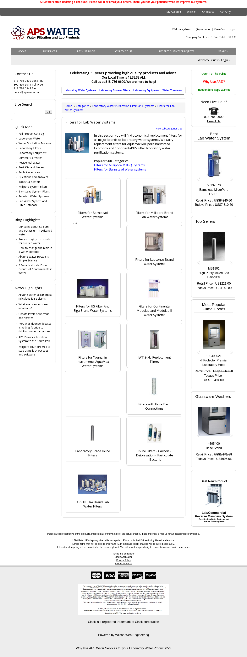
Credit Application (123, 557)
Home (22, 51)
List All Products (123, 563)
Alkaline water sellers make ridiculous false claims (35, 296)
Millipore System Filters (33, 186)
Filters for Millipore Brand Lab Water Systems (154, 215)
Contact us (123, 51)
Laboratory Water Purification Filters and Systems (123, 106)
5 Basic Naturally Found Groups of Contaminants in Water (35, 269)
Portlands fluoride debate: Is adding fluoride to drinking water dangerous (35, 327)
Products (49, 51)
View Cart (220, 29)
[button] (197, 177)
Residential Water (29, 162)
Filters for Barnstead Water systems (120, 169)
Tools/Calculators (30, 182)
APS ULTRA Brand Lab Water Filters (93, 504)
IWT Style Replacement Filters (154, 359)
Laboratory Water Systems (80, 90)
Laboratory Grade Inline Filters (92, 453)
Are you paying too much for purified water (34, 241)
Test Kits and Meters (32, 167)
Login (232, 29)
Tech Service (86, 51)
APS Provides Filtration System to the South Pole (35, 339)
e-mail (161, 534)
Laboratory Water (30, 138)
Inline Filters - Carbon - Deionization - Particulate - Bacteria (154, 455)
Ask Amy (225, 11)
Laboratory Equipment (146, 90)
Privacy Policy (123, 560)
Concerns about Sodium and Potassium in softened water (35, 230)
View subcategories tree (169, 128)
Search (223, 51)
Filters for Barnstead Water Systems (93, 215)
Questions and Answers (33, 177)
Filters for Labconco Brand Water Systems (154, 261)
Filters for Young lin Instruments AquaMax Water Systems (93, 361)
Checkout (208, 11)
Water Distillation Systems (35, 143)
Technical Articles (29, 172)
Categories (83, 106)
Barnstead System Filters (34, 191)
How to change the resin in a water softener (35, 250)
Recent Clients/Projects (176, 51)
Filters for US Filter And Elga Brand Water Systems (93, 308)
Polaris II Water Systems (34, 196)
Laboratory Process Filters (114, 90)
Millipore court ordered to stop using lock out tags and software (35, 350)
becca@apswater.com (27, 92)
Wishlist (191, 11)
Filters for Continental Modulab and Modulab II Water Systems (154, 310)
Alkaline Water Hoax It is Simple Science (34, 258)
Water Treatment (172, 90)
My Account (173, 11)
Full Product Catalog (31, 133)
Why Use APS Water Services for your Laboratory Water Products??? (123, 648)
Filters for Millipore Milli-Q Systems (119, 165)
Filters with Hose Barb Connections (154, 406)
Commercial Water (30, 158)
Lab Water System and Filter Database (33, 203)
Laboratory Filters (30, 148)
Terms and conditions (123, 553)
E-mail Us (213, 121)
